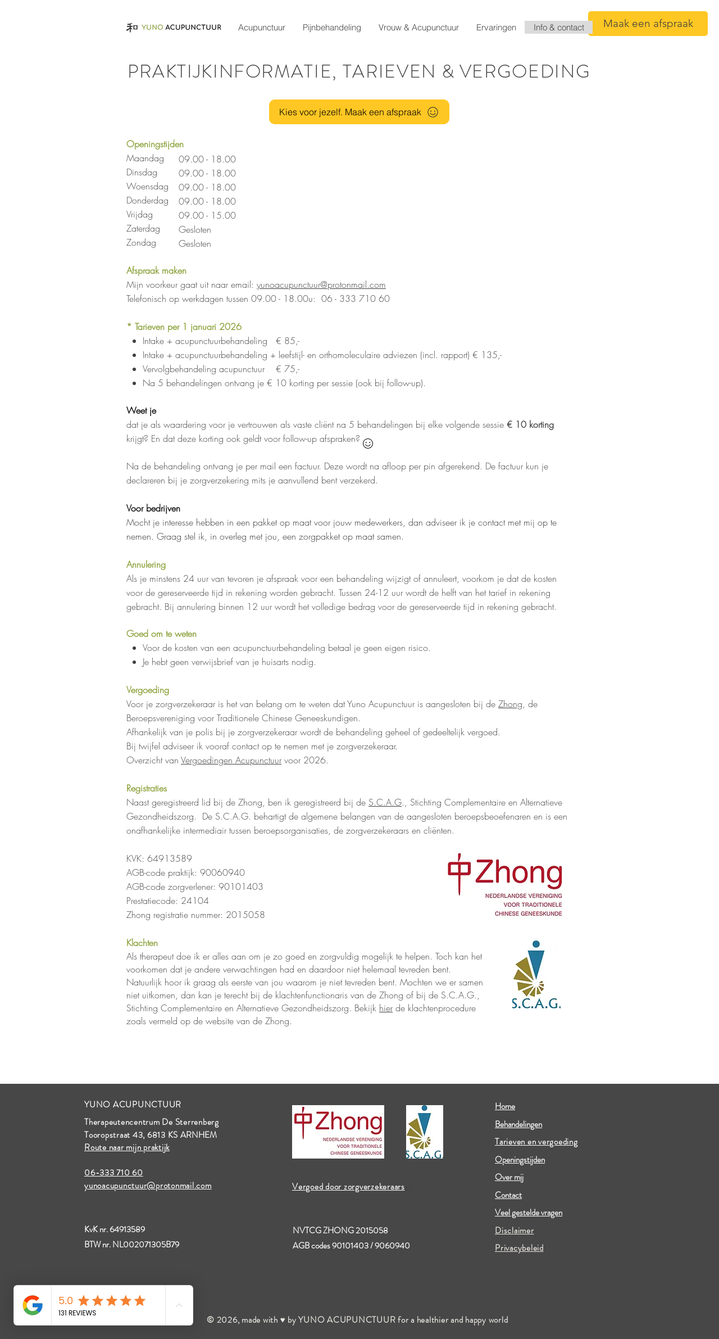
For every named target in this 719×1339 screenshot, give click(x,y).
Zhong (510, 704)
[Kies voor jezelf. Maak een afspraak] (359, 111)
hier (386, 1008)
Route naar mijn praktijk (127, 1147)
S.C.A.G (385, 802)
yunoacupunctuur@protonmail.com (321, 284)
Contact (508, 1195)
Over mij (509, 1177)
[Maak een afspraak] (648, 23)
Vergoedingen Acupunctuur (231, 760)
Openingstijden (520, 1159)
